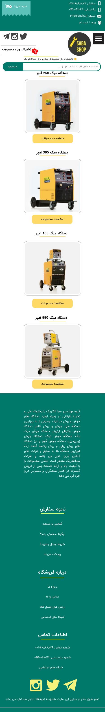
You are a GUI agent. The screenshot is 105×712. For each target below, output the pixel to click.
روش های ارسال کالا (52, 607)
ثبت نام (83, 22)
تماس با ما (52, 597)
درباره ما (52, 587)
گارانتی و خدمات (52, 524)
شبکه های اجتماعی (52, 617)
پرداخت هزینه (52, 554)
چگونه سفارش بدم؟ (52, 534)
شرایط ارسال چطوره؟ (52, 544)
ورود (93, 22)
